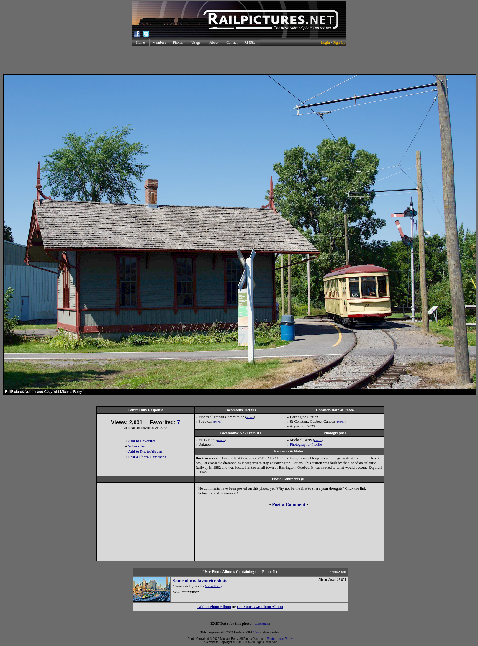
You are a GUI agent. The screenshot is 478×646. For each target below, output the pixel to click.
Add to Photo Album (145, 451)
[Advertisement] (239, 60)
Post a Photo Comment (147, 457)
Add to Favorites (141, 441)
